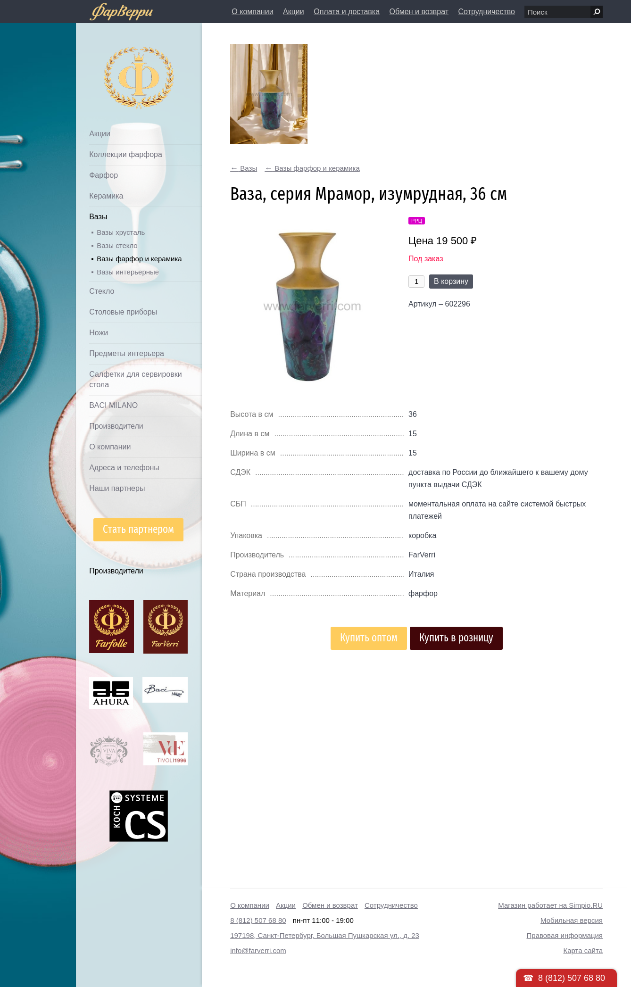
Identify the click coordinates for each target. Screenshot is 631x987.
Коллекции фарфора (125, 154)
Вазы (98, 217)
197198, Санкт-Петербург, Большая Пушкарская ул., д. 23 (324, 935)
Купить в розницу (456, 637)
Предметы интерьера (126, 353)
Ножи (98, 333)
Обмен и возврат (419, 12)
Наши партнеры (117, 488)
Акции (293, 12)
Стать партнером (138, 529)
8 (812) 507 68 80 (258, 920)
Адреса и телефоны (124, 468)
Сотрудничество (486, 12)
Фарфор (103, 175)
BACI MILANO (113, 405)
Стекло (101, 291)
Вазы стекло (117, 245)
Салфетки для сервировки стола (135, 379)
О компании (252, 12)
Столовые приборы (123, 312)
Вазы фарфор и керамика (139, 259)
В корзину (451, 281)
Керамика (106, 196)
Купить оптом (369, 637)
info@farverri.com (258, 950)
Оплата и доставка (347, 12)
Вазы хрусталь (121, 232)
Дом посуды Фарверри (120, 64)
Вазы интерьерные (128, 272)
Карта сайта (583, 950)
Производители (116, 426)
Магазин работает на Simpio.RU (550, 905)
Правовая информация (565, 935)
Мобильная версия (571, 920)
